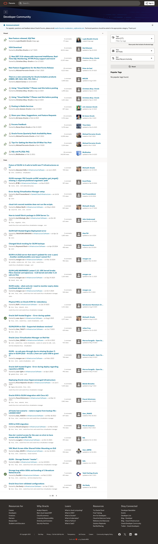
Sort (117, 57)
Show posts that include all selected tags (141, 44)
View (117, 50)
